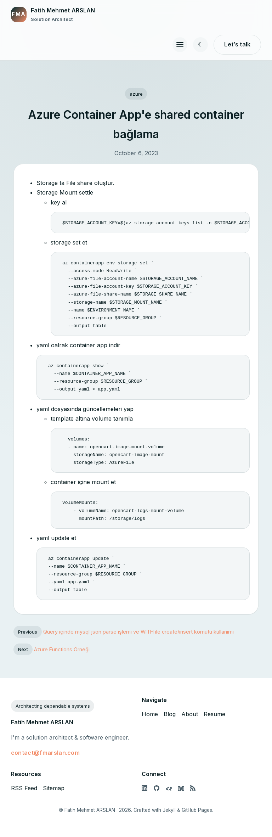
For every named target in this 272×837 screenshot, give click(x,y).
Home (150, 714)
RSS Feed (24, 788)
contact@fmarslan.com (45, 752)
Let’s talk (237, 44)
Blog (170, 714)
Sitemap (53, 788)
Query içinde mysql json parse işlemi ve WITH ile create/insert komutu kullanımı (138, 632)
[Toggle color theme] (200, 44)
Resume (214, 714)
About (189, 714)
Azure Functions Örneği (62, 649)
